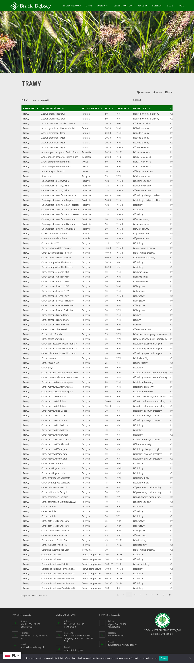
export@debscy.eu (73, 650)
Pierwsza (118, 594)
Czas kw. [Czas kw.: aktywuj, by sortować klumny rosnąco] (121, 108)
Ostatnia (170, 594)
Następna (164, 594)
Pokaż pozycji (35, 100)
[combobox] (34, 100)
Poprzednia (123, 594)
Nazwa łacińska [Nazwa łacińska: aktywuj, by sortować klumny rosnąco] (51, 108)
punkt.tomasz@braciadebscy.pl (122, 646)
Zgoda (164, 658)
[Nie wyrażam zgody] (190, 658)
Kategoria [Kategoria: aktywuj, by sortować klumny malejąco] (29, 108)
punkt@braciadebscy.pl (32, 647)
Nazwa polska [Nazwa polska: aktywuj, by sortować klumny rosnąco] (90, 108)
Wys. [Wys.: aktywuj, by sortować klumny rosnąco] (107, 108)
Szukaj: (153, 100)
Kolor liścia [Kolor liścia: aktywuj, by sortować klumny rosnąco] (140, 108)
